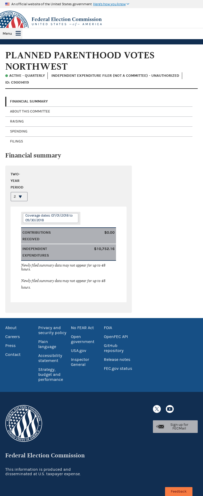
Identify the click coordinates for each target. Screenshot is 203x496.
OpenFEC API (116, 336)
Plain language (47, 344)
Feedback (179, 491)
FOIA (108, 327)
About (11, 327)
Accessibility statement (50, 358)
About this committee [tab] (30, 111)
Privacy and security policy (52, 330)
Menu (7, 34)
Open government (82, 339)
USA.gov (78, 350)
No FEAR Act (82, 327)
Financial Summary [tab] (29, 101)
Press (10, 345)
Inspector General (80, 362)
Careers (12, 336)
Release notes (117, 359)
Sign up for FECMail (179, 427)
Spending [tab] (18, 131)
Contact (13, 354)
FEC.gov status (118, 368)
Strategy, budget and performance (50, 374)
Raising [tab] (17, 121)
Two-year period (17, 181)
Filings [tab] (16, 141)
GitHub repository (114, 348)
